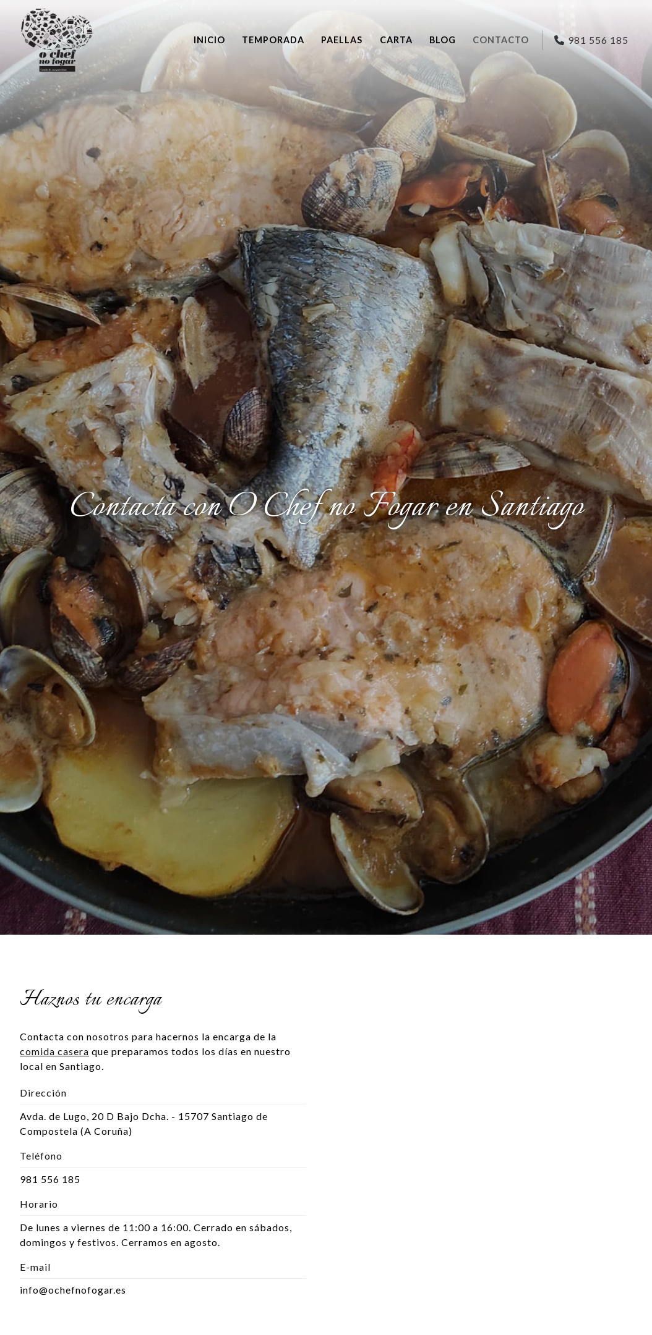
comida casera (54, 1051)
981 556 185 (50, 1179)
